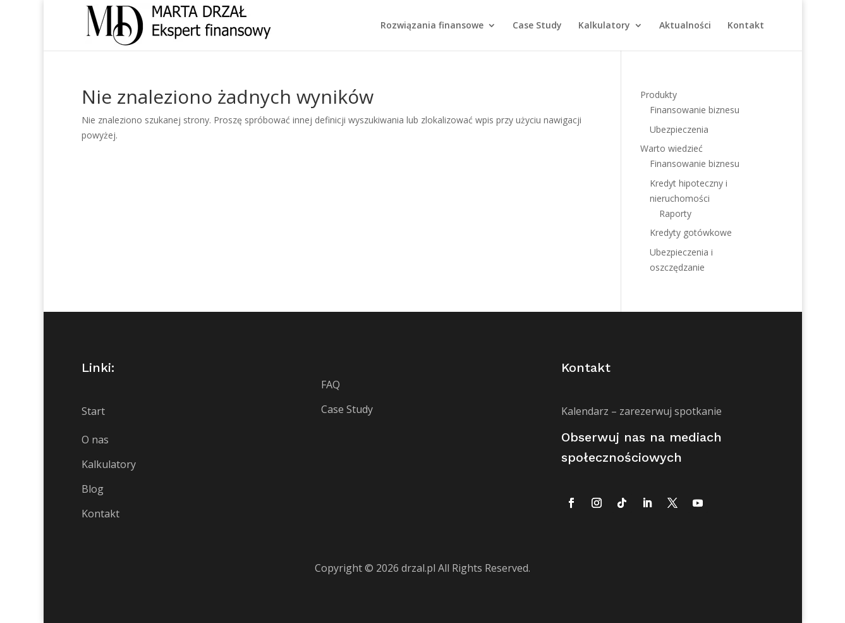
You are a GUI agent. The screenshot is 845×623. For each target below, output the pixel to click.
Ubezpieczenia (679, 129)
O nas (95, 440)
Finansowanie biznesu (694, 110)
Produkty (658, 95)
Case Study (537, 26)
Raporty (675, 213)
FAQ (330, 385)
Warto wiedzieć (671, 148)
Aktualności (685, 26)
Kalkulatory (604, 26)
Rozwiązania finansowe (431, 26)
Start (93, 411)
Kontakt (745, 26)
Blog (93, 489)
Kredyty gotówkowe (691, 232)
